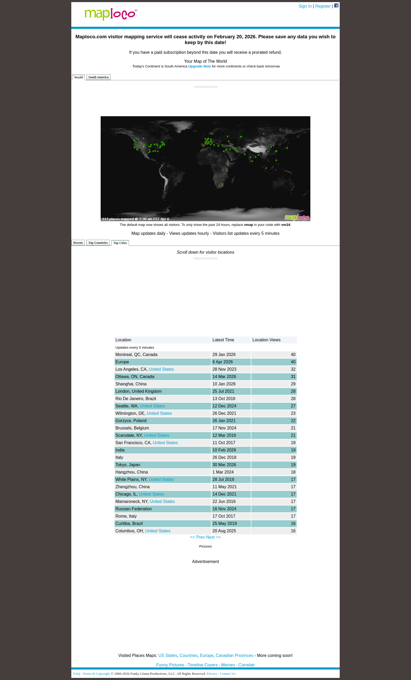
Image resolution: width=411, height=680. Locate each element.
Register (323, 6)
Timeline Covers (203, 665)
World (78, 77)
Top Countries (97, 243)
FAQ (76, 674)
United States (161, 369)
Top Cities (120, 243)
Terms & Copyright (96, 674)
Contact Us (228, 674)
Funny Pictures (170, 665)
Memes (228, 665)
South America (99, 77)
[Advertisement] (205, 101)
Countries (188, 655)
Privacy (212, 674)
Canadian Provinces (234, 655)
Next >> (213, 537)
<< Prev (197, 537)
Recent (78, 243)
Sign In (305, 6)
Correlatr (247, 665)
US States (167, 655)
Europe (207, 655)
